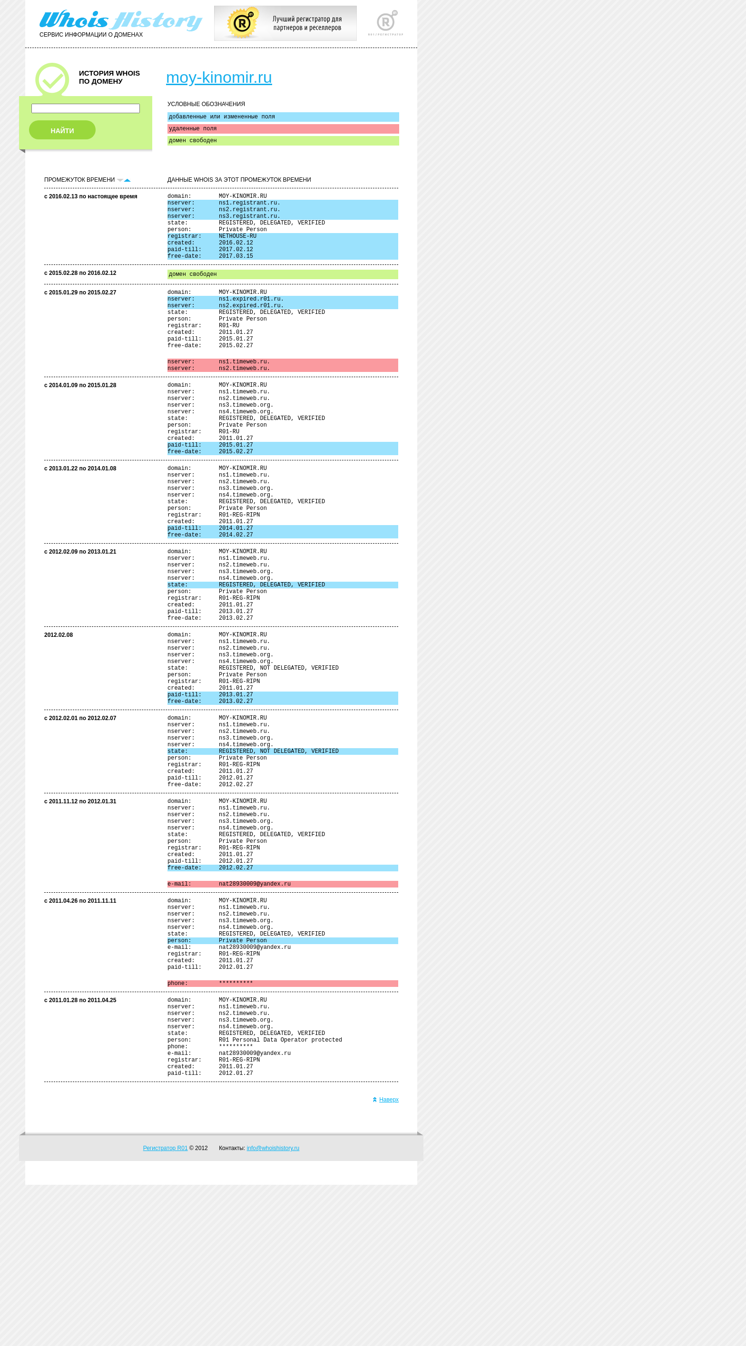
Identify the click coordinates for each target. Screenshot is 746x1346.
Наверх (386, 1261)
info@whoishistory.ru (273, 1309)
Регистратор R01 (165, 1309)
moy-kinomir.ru (219, 77)
